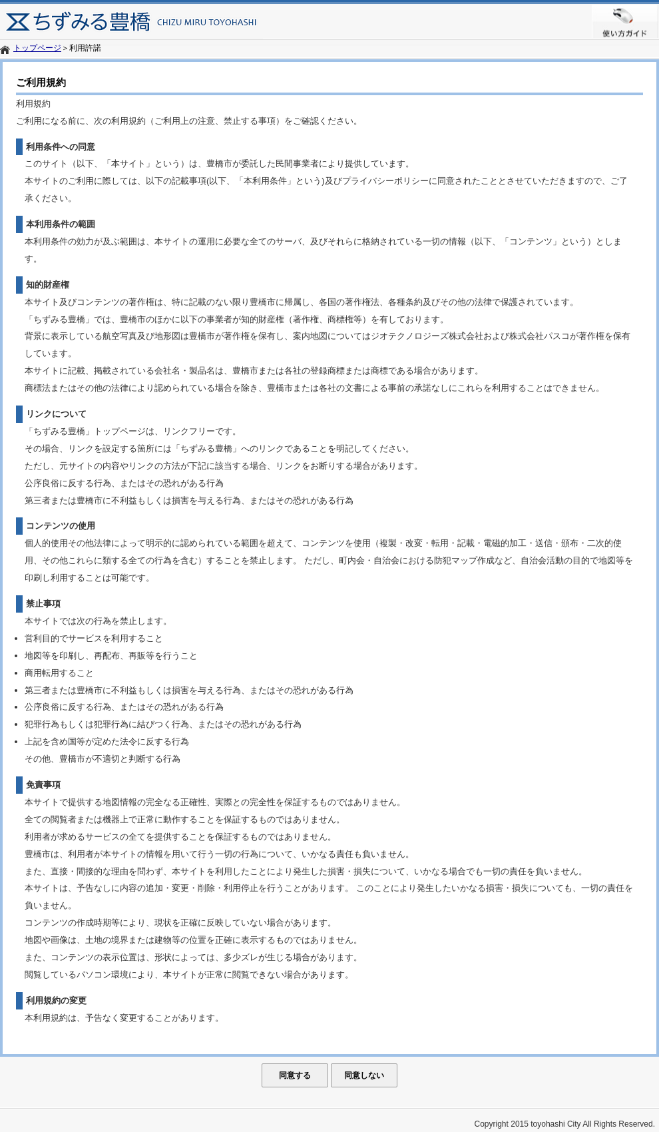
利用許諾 (85, 48)
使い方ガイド (625, 21)
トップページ (37, 48)
